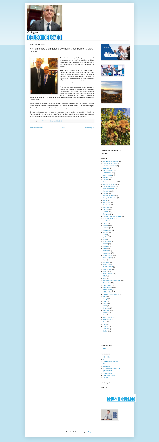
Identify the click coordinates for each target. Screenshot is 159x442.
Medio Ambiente (107, 273)
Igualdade (106, 237)
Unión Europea (107, 317)
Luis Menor (106, 262)
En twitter (105, 221)
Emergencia (106, 214)
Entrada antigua (89, 128)
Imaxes (105, 239)
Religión (105, 303)
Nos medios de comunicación (111, 280)
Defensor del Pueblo (109, 195)
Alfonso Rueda (107, 175)
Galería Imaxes (107, 364)
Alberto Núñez (107, 173)
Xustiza (105, 331)
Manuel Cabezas (108, 267)
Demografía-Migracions (110, 198)
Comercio (105, 179)
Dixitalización (107, 205)
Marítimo (105, 271)
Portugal (105, 299)
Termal (105, 306)
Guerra (105, 235)
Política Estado (107, 290)
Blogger (90, 432)
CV (104, 359)
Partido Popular (107, 287)
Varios (104, 322)
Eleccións (105, 212)
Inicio (63, 128)
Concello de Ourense (109, 186)
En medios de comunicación (111, 368)
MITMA (105, 276)
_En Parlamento (107, 371)
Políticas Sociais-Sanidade (111, 294)
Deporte (105, 200)
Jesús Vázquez (107, 257)
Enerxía (105, 223)
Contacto (105, 377)
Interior (105, 248)
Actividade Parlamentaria (110, 161)
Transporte (106, 310)
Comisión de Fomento (109, 184)
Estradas (105, 225)
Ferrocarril (106, 228)
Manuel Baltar (107, 264)
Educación (106, 209)
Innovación (106, 246)
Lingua (105, 260)
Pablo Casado (107, 285)
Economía (106, 207)
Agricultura (106, 168)
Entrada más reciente (36, 128)
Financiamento (107, 230)
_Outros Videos (107, 373)
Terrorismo (106, 308)
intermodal (106, 250)
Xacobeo (105, 329)
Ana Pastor (106, 177)
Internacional (107, 253)
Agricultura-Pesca (108, 170)
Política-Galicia (107, 292)
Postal (104, 301)
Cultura (105, 193)
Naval (104, 278)
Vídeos (105, 324)
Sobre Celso (106, 357)
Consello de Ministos (109, 189)
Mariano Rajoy (107, 269)
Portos (105, 296)
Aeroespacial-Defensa (109, 166)
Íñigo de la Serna (108, 255)
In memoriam (107, 241)
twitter (104, 349)
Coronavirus (106, 191)
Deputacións (106, 202)
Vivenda (105, 326)
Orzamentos (106, 283)
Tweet (104, 315)
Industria (105, 244)
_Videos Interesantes (109, 375)
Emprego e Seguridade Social (112, 216)
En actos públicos (108, 218)
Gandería (105, 232)
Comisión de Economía (110, 182)
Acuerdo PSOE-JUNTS (110, 163)
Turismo (105, 312)
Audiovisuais (106, 366)
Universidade (107, 319)
